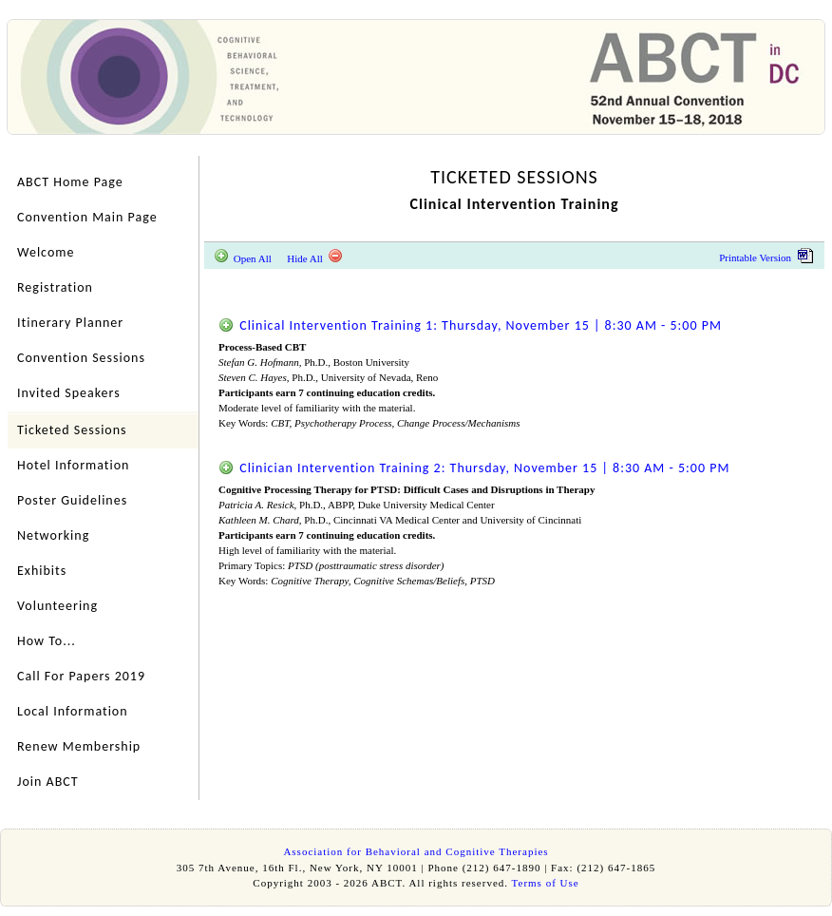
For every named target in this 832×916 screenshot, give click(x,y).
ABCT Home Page (70, 182)
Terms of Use (545, 882)
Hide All (314, 258)
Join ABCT (48, 781)
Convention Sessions (81, 358)
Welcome (45, 252)
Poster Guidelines (72, 500)
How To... (46, 641)
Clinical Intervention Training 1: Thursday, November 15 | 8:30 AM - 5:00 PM (470, 325)
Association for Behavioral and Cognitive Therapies (415, 851)
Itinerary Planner (70, 323)
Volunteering (57, 606)
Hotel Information (73, 465)
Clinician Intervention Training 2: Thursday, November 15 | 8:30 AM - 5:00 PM (473, 468)
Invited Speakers (69, 393)
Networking (53, 535)
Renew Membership (79, 746)
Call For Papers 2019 (81, 676)
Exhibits (41, 571)
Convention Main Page (87, 217)
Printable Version (766, 257)
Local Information (72, 711)
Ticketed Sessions (72, 430)
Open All (243, 258)
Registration (55, 287)
